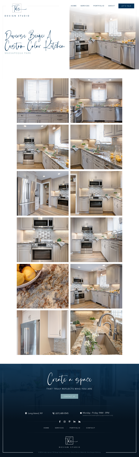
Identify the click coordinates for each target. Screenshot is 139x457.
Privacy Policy (66, 452)
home (46, 428)
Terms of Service (75, 452)
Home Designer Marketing (94, 452)
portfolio (75, 428)
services (59, 428)
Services (85, 6)
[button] (83, 6)
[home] (17, 10)
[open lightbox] (43, 100)
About (111, 6)
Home (74, 6)
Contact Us (69, 396)
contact (90, 428)
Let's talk (126, 6)
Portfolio (98, 6)
